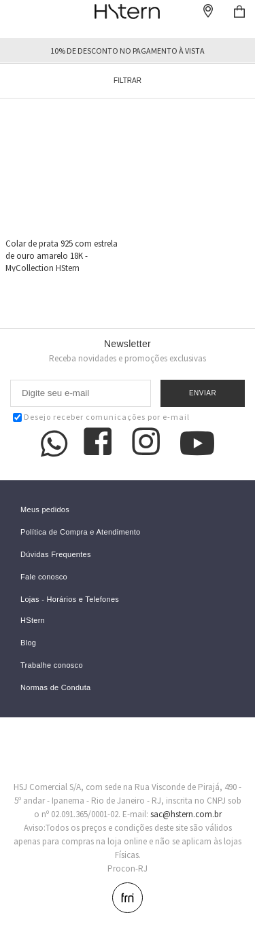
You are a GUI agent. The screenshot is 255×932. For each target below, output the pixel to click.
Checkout (239, 11)
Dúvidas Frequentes (55, 554)
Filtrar (127, 80)
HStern (32, 620)
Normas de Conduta (55, 688)
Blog (28, 643)
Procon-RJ (127, 868)
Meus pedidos (44, 510)
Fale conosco (43, 577)
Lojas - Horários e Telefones (69, 599)
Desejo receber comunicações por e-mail (101, 417)
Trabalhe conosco (51, 665)
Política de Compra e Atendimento (80, 532)
